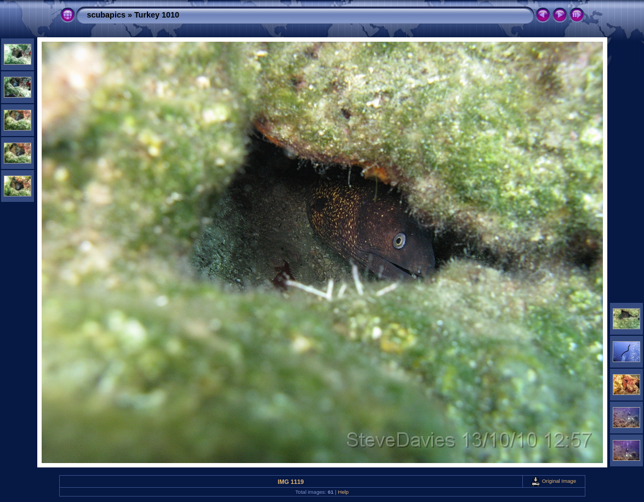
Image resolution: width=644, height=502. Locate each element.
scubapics (106, 14)
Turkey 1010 (156, 14)
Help (343, 492)
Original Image (553, 481)
